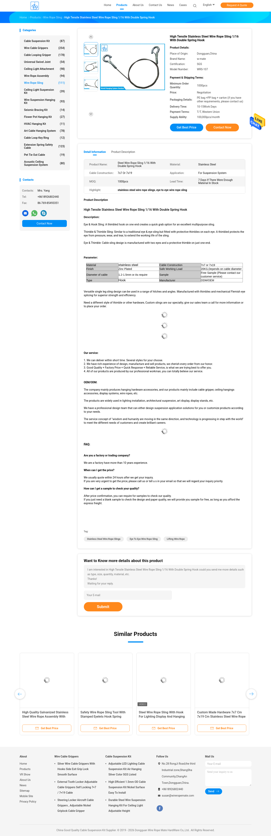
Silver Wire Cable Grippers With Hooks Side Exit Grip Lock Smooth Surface (76, 769)
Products (25, 769)
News (23, 785)
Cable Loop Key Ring (44, 138)
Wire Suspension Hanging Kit (44, 101)
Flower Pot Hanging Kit (44, 117)
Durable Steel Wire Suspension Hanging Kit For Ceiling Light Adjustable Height (127, 805)
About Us (25, 779)
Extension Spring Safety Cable (44, 146)
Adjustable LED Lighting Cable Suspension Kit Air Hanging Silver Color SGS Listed (127, 769)
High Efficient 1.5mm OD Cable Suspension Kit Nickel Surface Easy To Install (127, 787)
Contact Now (44, 223)
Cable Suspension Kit (44, 41)
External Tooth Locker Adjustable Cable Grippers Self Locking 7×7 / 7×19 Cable (77, 787)
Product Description (123, 151)
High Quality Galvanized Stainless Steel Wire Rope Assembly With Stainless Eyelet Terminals (45, 716)
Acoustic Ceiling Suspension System (44, 163)
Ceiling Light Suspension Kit (44, 91)
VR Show (25, 774)
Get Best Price (186, 127)
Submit (103, 606)
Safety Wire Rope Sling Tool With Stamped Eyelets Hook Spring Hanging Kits (103, 716)
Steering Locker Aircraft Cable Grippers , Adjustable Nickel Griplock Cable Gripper (76, 805)
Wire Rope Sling (44, 83)
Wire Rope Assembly (44, 76)
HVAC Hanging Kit (44, 124)
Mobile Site (26, 796)
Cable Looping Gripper (44, 55)
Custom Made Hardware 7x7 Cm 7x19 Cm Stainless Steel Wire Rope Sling (221, 716)
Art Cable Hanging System (44, 131)
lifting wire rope (176, 539)
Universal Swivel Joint (44, 62)
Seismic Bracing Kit (44, 110)
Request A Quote (237, 5)
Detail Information (95, 151)
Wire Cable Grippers (44, 48)
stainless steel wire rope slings (104, 539)
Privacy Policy (28, 801)
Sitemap (25, 790)
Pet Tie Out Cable (44, 155)
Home (23, 763)
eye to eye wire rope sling (144, 539)
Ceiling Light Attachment (44, 69)
